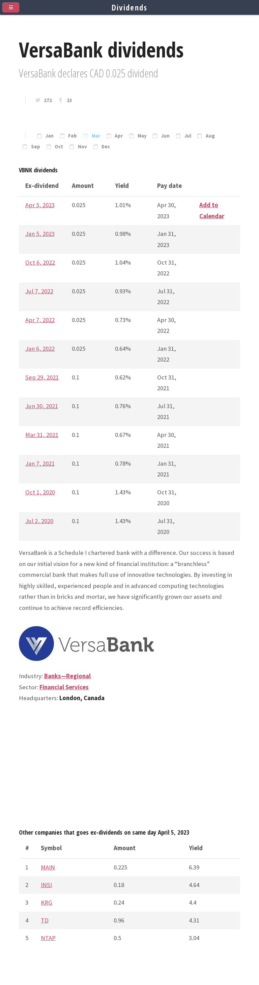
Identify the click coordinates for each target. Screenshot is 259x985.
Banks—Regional (67, 676)
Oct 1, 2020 (40, 492)
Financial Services (64, 687)
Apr (119, 136)
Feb (72, 136)
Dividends (130, 7)
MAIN (48, 867)
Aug (210, 136)
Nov (82, 146)
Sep (35, 146)
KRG (46, 902)
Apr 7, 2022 (40, 320)
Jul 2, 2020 (39, 521)
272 (48, 100)
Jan (50, 136)
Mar (96, 136)
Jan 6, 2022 (40, 348)
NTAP (48, 938)
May (142, 136)
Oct (59, 146)
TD (45, 920)
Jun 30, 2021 (41, 406)
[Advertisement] (129, 768)
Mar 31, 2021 (41, 435)
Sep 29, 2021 (42, 377)
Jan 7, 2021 (40, 463)
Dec (106, 146)
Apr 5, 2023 (40, 205)
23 (69, 100)
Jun (165, 136)
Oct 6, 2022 (40, 262)
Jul (187, 136)
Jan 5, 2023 (40, 234)
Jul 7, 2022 (39, 291)
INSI (46, 885)
